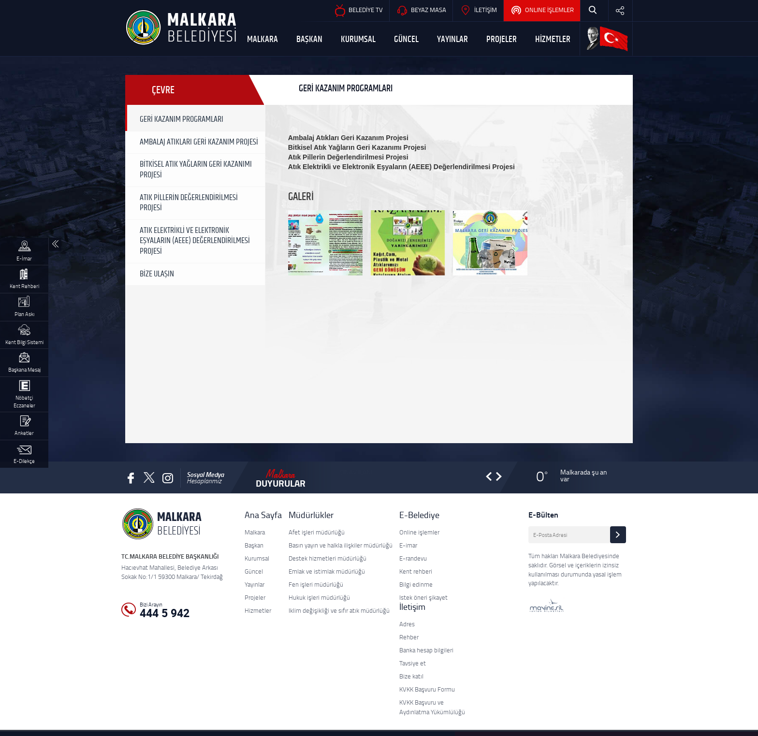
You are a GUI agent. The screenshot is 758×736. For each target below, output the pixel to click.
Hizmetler (258, 610)
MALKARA (262, 39)
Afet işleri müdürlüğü (317, 532)
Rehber (409, 637)
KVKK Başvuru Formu (427, 689)
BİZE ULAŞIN (157, 274)
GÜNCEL (406, 39)
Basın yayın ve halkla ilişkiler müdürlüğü (341, 545)
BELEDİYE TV (358, 10)
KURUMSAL (358, 39)
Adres (407, 624)
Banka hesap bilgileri (426, 650)
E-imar (408, 545)
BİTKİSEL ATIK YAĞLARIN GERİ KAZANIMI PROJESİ (196, 169)
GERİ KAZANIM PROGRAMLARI (181, 119)
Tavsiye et (412, 663)
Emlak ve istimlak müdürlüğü (327, 571)
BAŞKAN (309, 39)
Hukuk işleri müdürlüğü (319, 597)
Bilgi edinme (416, 584)
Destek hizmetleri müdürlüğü (327, 558)
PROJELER (501, 39)
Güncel (254, 571)
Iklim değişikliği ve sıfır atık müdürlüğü (339, 610)
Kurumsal (257, 558)
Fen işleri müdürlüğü (316, 584)
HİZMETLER (552, 39)
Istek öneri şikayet (423, 597)
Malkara (255, 532)
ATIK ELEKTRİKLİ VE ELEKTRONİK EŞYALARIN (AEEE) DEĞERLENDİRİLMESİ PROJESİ (195, 241)
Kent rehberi (415, 571)
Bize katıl (411, 676)
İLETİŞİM (478, 10)
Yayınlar (254, 584)
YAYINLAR (452, 39)
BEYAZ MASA (421, 10)
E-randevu (413, 558)
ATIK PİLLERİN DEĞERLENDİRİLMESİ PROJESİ (189, 203)
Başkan (254, 545)
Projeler (255, 597)
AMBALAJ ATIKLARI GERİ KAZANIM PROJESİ (199, 142)
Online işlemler (419, 532)
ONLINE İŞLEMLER (542, 10)
